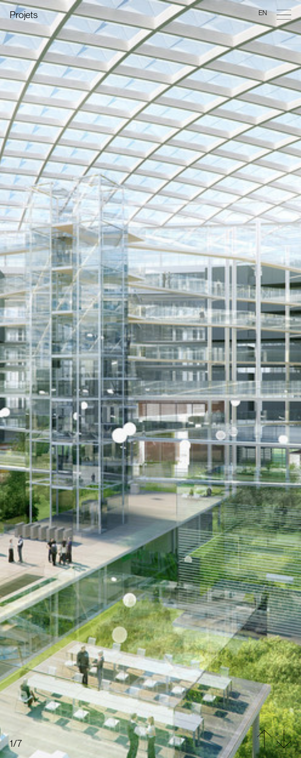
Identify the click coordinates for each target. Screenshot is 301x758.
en (262, 12)
